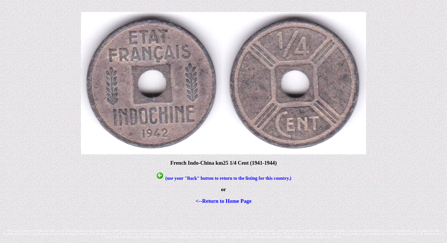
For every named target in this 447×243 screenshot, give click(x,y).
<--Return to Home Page (223, 201)
